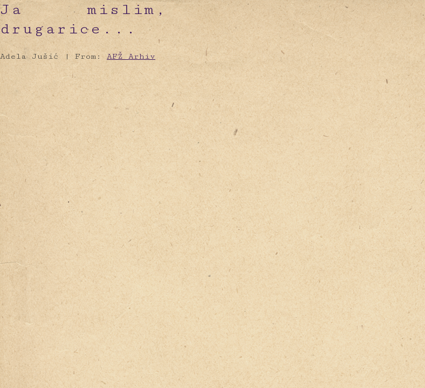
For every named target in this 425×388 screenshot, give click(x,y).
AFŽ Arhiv (131, 56)
